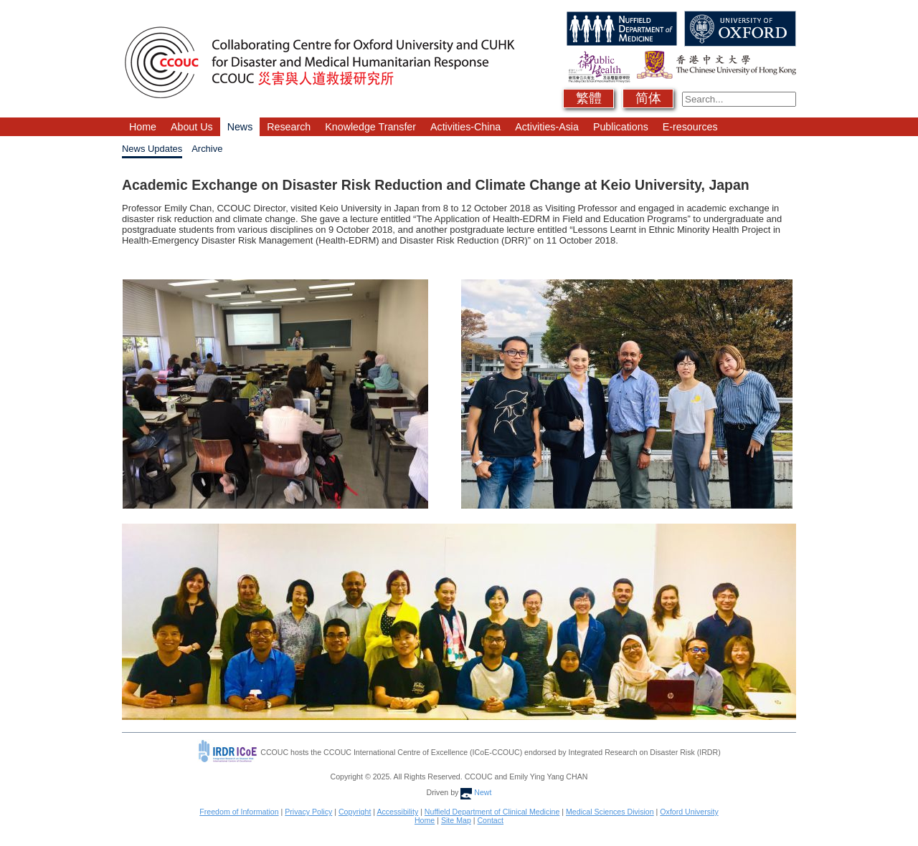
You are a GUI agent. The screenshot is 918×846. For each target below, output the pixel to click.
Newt (475, 792)
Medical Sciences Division (610, 811)
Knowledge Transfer (370, 127)
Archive (206, 148)
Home (142, 127)
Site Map (456, 820)
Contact (490, 820)
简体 (648, 98)
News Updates (152, 148)
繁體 (589, 98)
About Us (192, 127)
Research (289, 127)
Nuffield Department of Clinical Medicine (492, 811)
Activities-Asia (547, 127)
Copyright (355, 811)
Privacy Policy (308, 811)
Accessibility (397, 811)
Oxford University (689, 811)
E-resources (690, 127)
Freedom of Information (238, 811)
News (240, 127)
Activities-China (465, 127)
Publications (620, 127)
